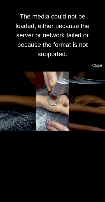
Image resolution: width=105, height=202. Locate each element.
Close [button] (97, 65)
